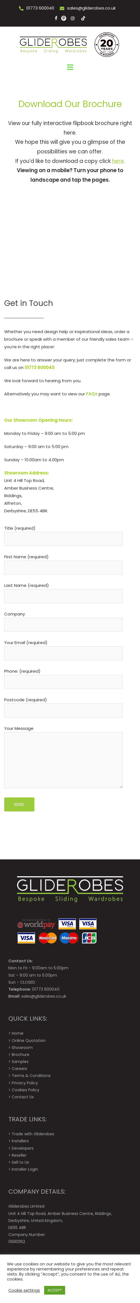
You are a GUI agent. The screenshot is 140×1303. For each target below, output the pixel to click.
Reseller (19, 1155)
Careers (19, 1068)
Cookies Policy (25, 1090)
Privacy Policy (25, 1083)
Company (63, 619)
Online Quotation (29, 1040)
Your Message (63, 757)
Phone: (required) (63, 676)
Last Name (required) (63, 590)
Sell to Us (20, 1162)
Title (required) (63, 533)
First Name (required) (63, 562)
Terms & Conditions (31, 1075)
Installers (20, 1141)
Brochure (20, 1054)
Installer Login (25, 1169)
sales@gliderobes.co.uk (91, 8)
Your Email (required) (63, 648)
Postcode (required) (63, 705)
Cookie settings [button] (24, 1290)
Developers (23, 1148)
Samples (20, 1061)
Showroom (22, 1047)
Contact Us (23, 1097)
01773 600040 (40, 8)
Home (17, 1033)
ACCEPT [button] (55, 1290)
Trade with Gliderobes (33, 1134)
